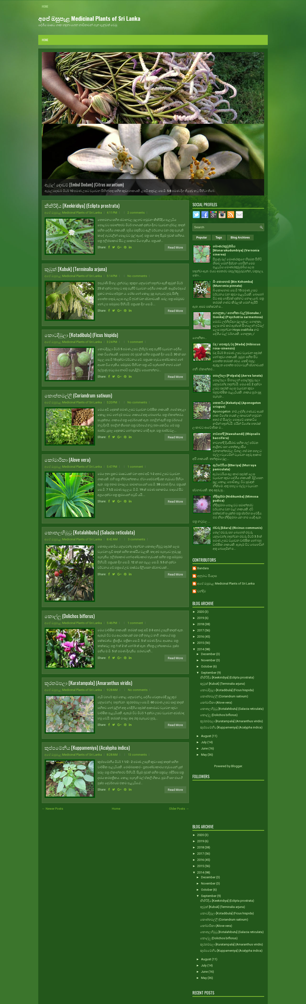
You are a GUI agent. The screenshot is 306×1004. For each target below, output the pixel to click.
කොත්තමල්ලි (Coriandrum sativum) (78, 395)
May (204, 754)
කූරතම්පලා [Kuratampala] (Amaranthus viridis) (88, 682)
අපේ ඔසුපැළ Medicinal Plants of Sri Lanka (89, 18)
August (206, 736)
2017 (201, 630)
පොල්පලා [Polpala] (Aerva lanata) (238, 375)
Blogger (236, 766)
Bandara (203, 568)
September (209, 672)
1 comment (135, 342)
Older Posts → (179, 808)
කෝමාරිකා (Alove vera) (67, 459)
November (208, 660)
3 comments (136, 539)
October (207, 666)
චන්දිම (201, 591)
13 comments (137, 754)
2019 (201, 618)
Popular (201, 237)
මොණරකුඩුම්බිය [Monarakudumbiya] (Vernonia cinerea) (236, 250)
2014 (201, 649)
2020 (201, 611)
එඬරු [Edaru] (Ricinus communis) (237, 528)
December (208, 654)
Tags (219, 237)
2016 (201, 636)
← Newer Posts (52, 808)
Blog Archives (240, 237)
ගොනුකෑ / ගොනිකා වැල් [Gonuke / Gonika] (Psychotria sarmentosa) (238, 315)
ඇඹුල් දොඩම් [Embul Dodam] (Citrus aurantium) (84, 184)
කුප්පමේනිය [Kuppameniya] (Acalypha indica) (87, 747)
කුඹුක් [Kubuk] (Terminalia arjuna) (75, 268)
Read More (175, 247)
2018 (201, 624)
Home (45, 6)
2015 (201, 643)
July (204, 742)
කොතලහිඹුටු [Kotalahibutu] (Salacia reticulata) (89, 532)
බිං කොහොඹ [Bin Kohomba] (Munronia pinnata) (233, 284)
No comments (137, 276)
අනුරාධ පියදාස (207, 576)
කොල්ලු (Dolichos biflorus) (69, 616)
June (204, 748)
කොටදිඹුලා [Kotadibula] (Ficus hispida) (81, 334)
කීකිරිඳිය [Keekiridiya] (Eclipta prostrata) (82, 205)
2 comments (136, 212)
